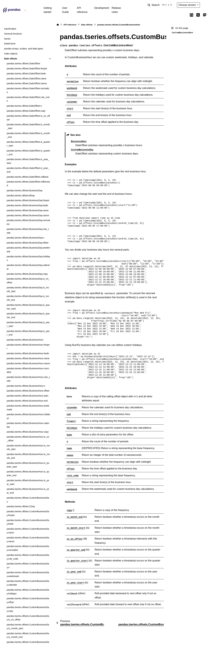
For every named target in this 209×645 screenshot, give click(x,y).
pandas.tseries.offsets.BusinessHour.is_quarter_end (28, 473)
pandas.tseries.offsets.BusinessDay (24, 190)
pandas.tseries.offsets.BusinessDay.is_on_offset (28, 281)
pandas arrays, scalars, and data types (23, 48)
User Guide (65, 10)
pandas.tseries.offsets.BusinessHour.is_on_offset (28, 439)
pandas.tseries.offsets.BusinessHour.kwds (28, 353)
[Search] (160, 5)
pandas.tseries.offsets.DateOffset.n (24, 106)
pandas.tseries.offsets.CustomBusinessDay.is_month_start (28, 626)
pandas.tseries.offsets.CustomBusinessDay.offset (28, 600)
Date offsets (10, 58)
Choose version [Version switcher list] (187, 5)
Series (7, 38)
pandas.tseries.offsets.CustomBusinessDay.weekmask (28, 574)
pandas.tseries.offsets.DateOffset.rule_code (28, 99)
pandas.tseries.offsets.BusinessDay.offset (27, 242)
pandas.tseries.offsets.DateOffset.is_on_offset (28, 118)
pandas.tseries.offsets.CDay (21, 506)
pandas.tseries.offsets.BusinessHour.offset (28, 390)
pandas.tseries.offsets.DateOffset (23, 63)
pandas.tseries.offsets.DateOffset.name (26, 78)
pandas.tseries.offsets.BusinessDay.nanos (28, 215)
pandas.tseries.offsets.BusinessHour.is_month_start (28, 447)
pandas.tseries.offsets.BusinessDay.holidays (28, 258)
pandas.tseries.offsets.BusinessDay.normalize (28, 222)
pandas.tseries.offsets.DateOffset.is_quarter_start (28, 144)
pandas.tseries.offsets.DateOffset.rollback (27, 177)
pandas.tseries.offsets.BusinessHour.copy (28, 432)
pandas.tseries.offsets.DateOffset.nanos (27, 83)
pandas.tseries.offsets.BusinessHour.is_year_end (28, 491)
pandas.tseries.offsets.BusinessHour (25, 339)
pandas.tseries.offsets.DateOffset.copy (26, 111)
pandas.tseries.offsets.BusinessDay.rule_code (28, 231)
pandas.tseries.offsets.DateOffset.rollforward (28, 183)
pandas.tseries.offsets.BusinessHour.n (26, 386)
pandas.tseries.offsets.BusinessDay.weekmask (28, 249)
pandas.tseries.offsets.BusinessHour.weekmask (28, 407)
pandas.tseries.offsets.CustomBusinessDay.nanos (28, 539)
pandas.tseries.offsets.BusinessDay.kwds (27, 205)
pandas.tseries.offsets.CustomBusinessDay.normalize (28, 548)
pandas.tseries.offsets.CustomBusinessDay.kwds (28, 522)
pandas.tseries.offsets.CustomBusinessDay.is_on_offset (28, 618)
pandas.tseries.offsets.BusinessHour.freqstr (28, 347)
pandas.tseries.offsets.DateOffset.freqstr (27, 68)
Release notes (116, 10)
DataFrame (9, 43)
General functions (13, 33)
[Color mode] (204, 5)
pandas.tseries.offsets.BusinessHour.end (27, 400)
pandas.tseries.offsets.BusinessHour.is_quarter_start (28, 465)
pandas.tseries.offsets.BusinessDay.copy (27, 274)
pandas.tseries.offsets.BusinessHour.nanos (28, 363)
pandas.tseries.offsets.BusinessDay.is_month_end (28, 298)
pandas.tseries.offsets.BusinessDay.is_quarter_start (28, 307)
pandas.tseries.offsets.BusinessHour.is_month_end (28, 456)
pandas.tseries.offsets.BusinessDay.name (28, 210)
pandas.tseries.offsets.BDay (21, 195)
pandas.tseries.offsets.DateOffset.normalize (28, 90)
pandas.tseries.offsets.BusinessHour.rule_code (28, 379)
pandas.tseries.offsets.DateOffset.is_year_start (28, 161)
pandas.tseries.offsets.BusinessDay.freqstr (28, 200)
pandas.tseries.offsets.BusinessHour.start (27, 395)
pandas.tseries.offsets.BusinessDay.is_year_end (28, 333)
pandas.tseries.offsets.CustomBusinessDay (28, 500)
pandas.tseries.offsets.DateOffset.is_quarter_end (28, 152)
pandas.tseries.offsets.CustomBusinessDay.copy (28, 609)
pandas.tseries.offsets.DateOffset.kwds (26, 73)
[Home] (58, 24)
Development (101, 8)
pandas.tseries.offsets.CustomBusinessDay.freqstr (28, 513)
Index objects (10, 53)
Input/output (10, 28)
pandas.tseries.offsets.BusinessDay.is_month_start (28, 289)
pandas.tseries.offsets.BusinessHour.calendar (28, 425)
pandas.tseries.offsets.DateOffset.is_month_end (28, 135)
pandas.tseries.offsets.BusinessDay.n (25, 237)
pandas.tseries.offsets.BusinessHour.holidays (28, 416)
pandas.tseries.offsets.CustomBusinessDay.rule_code (28, 557)
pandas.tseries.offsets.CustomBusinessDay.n (28, 565)
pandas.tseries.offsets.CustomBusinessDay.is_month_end (28, 635)
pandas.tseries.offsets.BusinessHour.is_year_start (28, 482)
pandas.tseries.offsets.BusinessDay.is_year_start (28, 324)
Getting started (48, 10)
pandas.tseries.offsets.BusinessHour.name (28, 358)
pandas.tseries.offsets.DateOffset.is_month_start (28, 126)
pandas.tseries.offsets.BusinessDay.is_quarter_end (28, 315)
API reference (82, 10)
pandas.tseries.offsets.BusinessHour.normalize (28, 370)
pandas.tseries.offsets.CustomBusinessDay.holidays (28, 592)
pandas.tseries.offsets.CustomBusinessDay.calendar (28, 583)
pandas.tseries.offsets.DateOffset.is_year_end (28, 170)
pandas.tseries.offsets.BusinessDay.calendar (28, 267)
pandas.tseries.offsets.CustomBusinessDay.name (28, 531)
